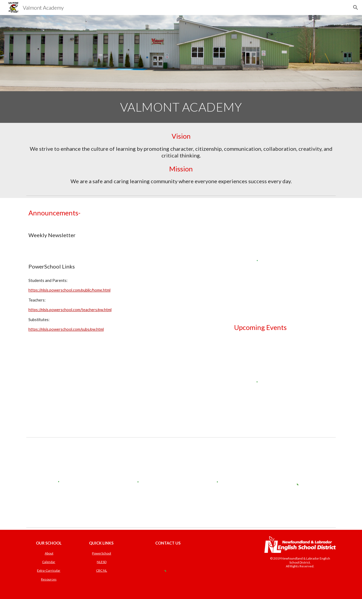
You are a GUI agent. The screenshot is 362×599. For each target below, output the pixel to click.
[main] (181, 107)
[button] (355, 7)
